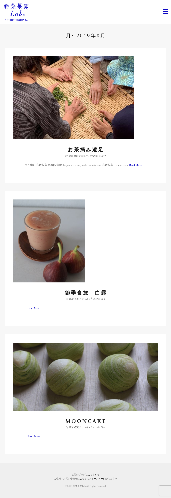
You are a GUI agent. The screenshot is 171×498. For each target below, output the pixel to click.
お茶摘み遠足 (86, 149)
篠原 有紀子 (74, 155)
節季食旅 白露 (86, 292)
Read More (135, 165)
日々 (103, 155)
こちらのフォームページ (92, 478)
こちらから (94, 474)
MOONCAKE (85, 421)
